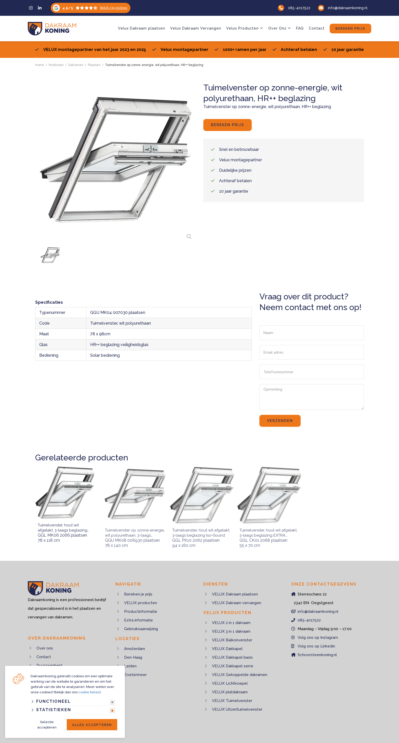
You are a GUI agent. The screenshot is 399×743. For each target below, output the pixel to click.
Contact (317, 28)
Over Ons (277, 28)
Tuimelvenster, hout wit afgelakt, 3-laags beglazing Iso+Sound (197, 528)
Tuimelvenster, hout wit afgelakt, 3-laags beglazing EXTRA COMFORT (264, 528)
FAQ (300, 28)
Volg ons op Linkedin (316, 646)
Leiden (130, 666)
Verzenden (280, 421)
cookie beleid (89, 692)
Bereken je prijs (138, 594)
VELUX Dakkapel (227, 648)
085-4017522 (299, 8)
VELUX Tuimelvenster (232, 700)
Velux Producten (242, 28)
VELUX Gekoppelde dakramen (239, 674)
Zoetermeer (135, 674)
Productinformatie (140, 611)
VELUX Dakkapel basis (232, 657)
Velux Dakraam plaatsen (141, 28)
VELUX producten (140, 603)
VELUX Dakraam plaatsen (235, 594)
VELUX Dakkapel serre (232, 666)
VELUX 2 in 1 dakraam (231, 622)
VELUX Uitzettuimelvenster (237, 709)
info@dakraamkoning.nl (347, 8)
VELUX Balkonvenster (232, 640)
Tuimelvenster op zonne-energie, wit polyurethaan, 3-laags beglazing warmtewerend (130, 528)
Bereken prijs (350, 28)
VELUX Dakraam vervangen (236, 603)
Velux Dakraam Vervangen (195, 28)
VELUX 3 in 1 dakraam (231, 631)
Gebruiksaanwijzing (141, 629)
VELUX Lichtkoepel (230, 683)
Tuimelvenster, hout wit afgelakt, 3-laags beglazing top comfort (62, 528)
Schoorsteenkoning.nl (317, 655)
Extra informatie (138, 620)
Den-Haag (133, 657)
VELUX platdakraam (230, 692)
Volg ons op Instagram (318, 637)
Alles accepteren (92, 725)
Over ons (44, 648)
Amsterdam (134, 648)
